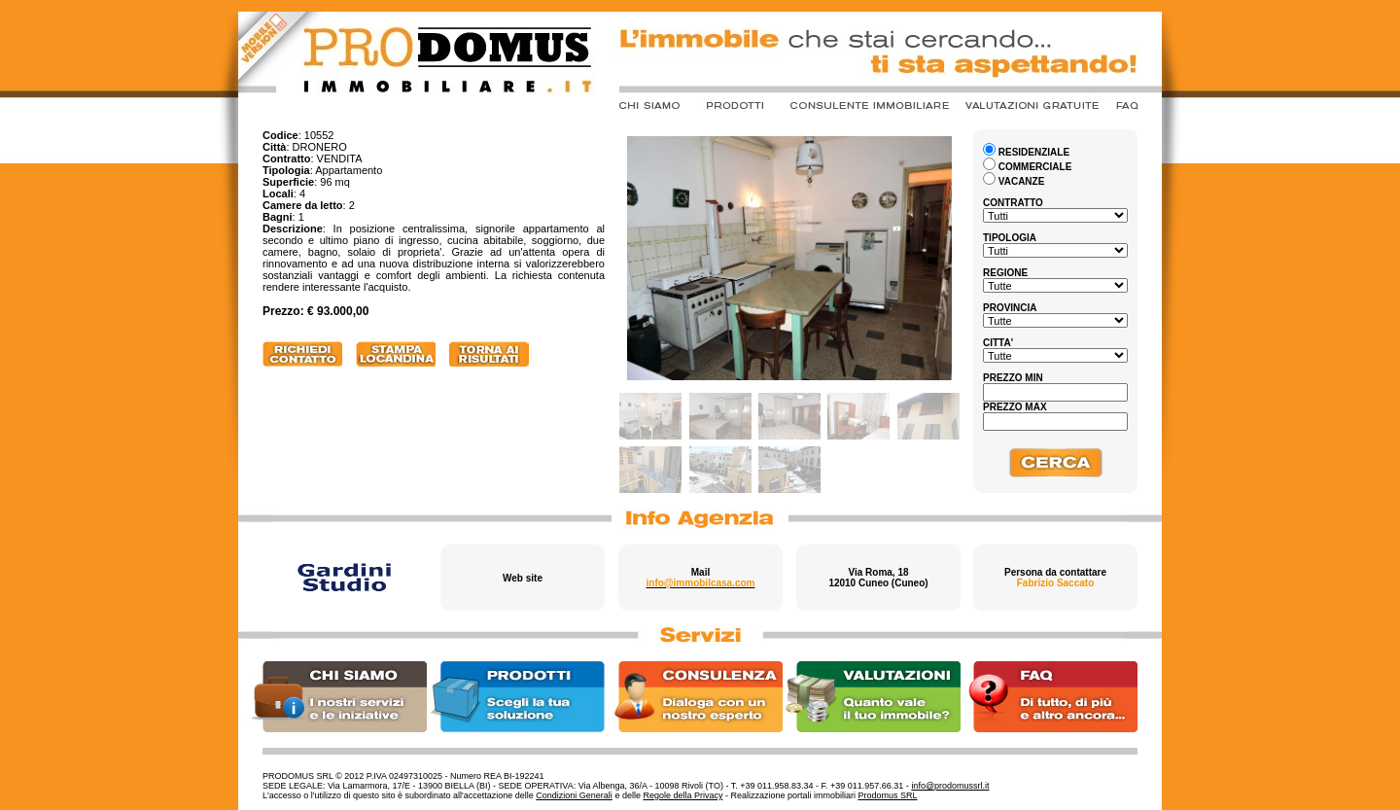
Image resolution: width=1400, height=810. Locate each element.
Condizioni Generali (574, 795)
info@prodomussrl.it (950, 786)
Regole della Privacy (682, 795)
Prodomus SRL (888, 795)
